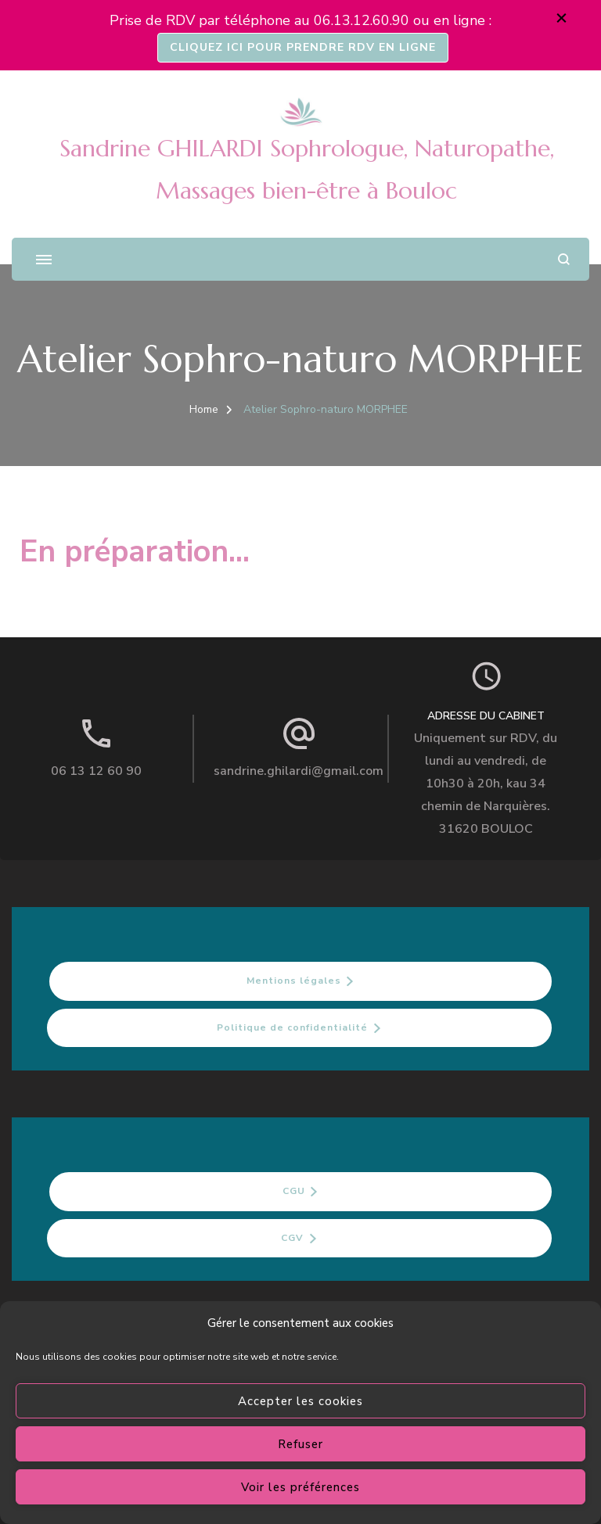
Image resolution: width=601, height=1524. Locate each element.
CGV (294, 1238)
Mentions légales (294, 980)
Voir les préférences (300, 1487)
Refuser (300, 1444)
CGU (294, 1191)
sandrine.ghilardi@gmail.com (298, 771)
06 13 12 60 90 (96, 771)
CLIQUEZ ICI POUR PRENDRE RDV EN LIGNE (303, 47)
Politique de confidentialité (293, 1027)
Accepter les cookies (300, 1401)
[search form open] (563, 259)
